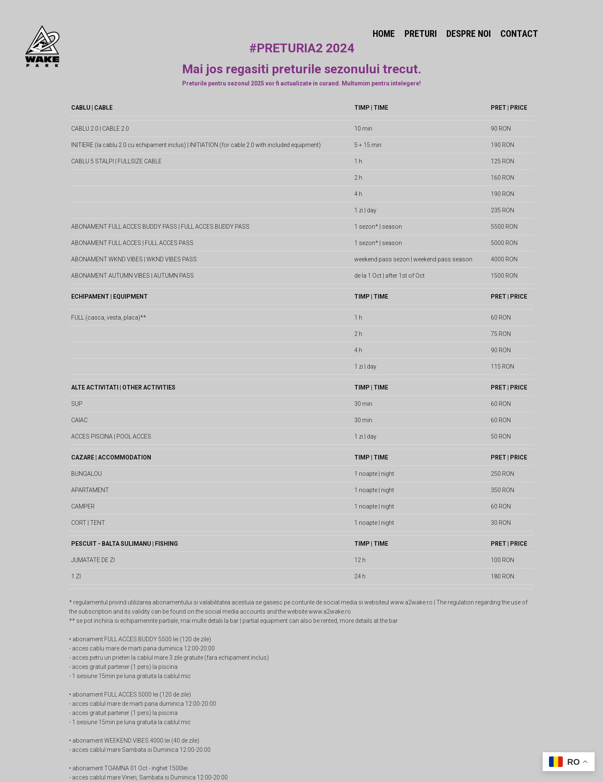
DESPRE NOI (468, 33)
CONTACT (519, 33)
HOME (384, 33)
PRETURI (421, 33)
